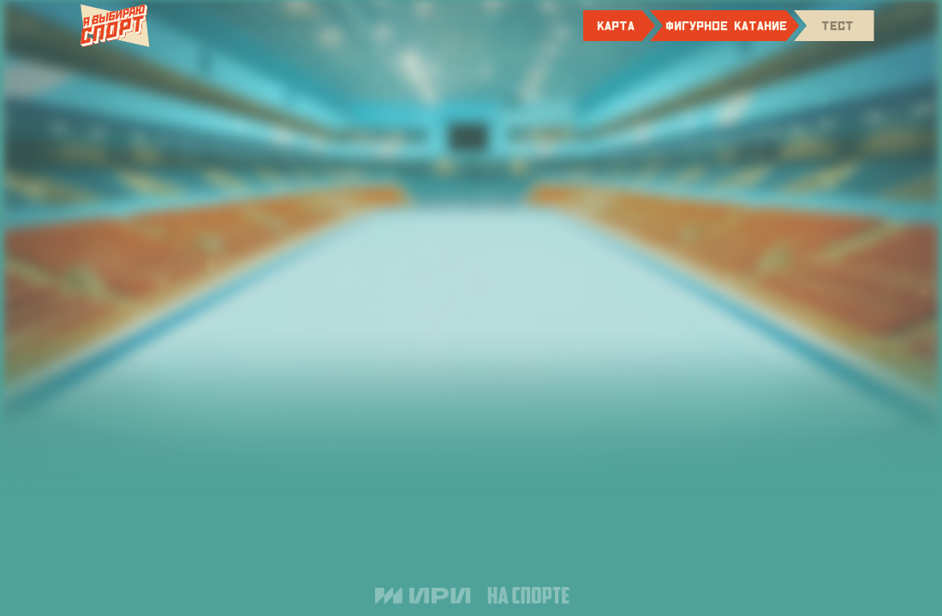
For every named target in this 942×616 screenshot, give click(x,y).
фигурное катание (726, 25)
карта (616, 25)
